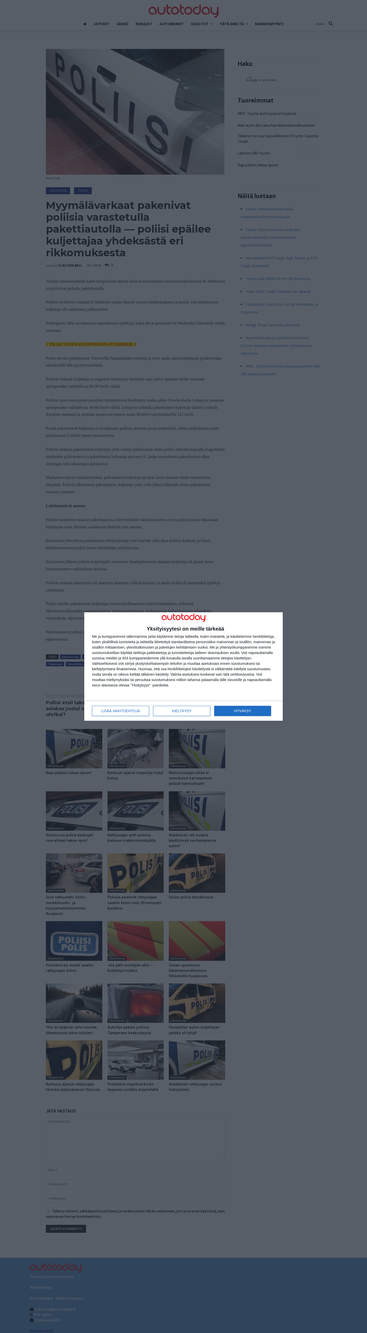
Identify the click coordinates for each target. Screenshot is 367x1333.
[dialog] (183, 666)
